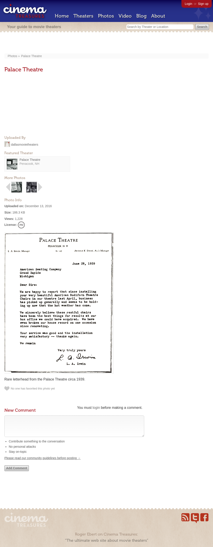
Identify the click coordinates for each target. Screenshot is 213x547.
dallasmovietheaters (24, 144)
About (158, 16)
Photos (106, 16)
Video (125, 16)
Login (188, 3)
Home (62, 16)
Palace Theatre (31, 56)
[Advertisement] (107, 43)
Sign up (203, 3)
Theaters (83, 16)
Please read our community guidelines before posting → (42, 462)
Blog (141, 16)
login (96, 407)
